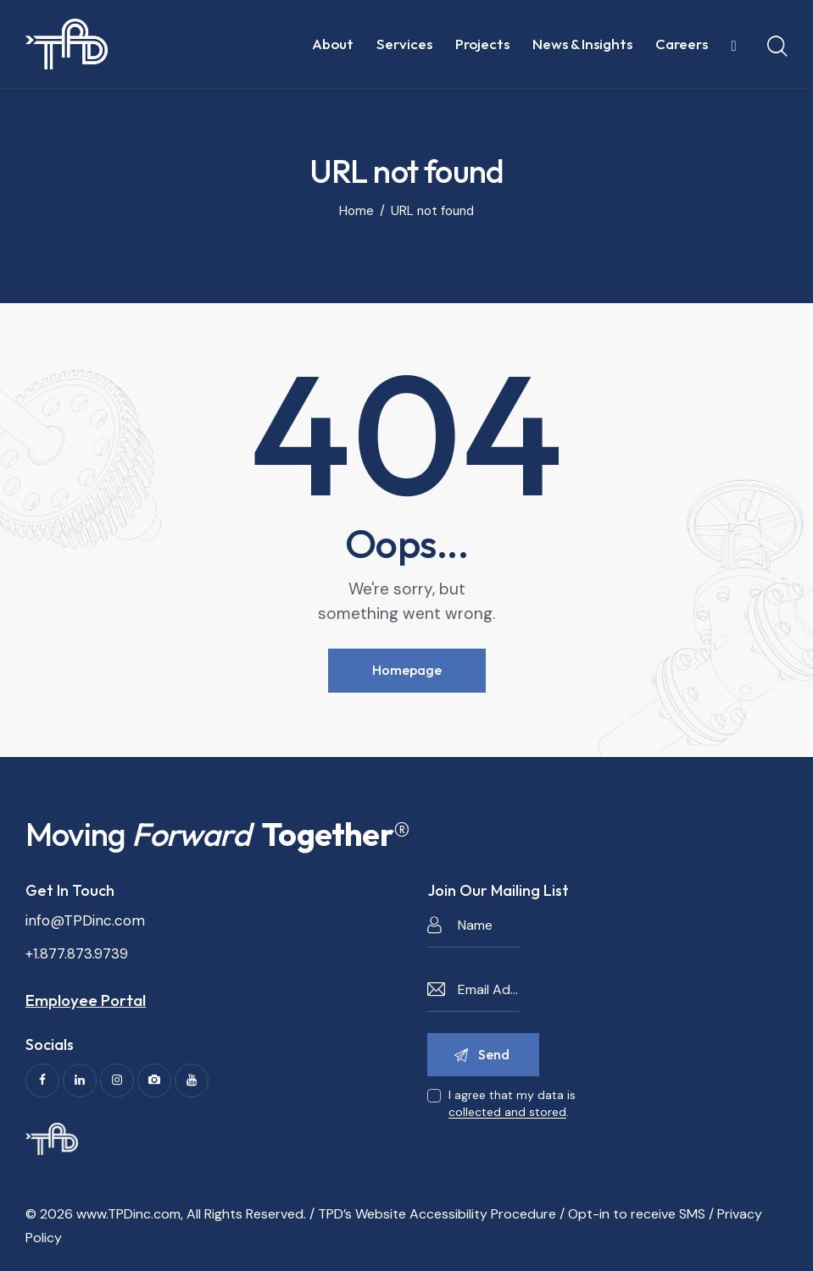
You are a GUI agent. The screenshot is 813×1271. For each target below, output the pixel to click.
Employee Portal (85, 1000)
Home (356, 211)
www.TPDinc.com (128, 1214)
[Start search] (777, 46)
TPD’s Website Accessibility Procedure (437, 1214)
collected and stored (507, 1112)
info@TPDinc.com (85, 920)
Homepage (407, 669)
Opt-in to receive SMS (636, 1214)
